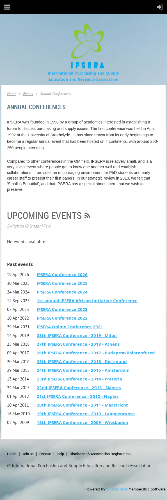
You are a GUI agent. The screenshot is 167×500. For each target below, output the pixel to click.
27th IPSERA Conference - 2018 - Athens (78, 344)
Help (60, 453)
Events (28, 93)
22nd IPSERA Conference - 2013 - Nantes (79, 388)
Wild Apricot (116, 489)
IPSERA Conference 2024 (62, 292)
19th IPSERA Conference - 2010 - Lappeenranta (86, 414)
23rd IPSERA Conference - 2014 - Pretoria (79, 379)
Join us (28, 453)
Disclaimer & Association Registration (100, 453)
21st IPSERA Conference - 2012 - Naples (77, 396)
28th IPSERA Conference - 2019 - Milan (77, 335)
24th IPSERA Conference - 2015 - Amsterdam (83, 370)
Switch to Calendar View (29, 226)
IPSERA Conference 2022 (62, 318)
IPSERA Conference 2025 (62, 283)
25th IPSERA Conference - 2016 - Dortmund (82, 361)
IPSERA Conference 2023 (62, 309)
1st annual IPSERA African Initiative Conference (87, 301)
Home (11, 93)
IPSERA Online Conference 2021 (70, 327)
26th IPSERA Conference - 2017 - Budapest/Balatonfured (96, 353)
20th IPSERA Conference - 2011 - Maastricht (82, 405)
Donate (45, 453)
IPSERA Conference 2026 (62, 274)
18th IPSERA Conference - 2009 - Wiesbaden (82, 422)
